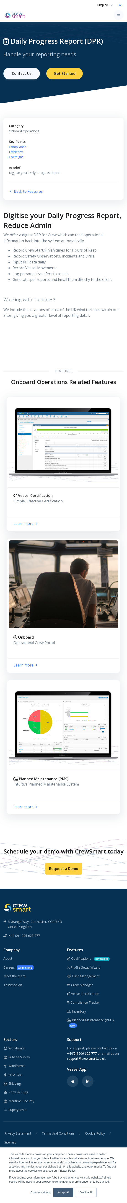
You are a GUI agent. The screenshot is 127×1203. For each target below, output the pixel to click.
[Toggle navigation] (119, 15)
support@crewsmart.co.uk (86, 1058)
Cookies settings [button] (41, 1192)
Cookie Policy (95, 1133)
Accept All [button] (63, 1192)
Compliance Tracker (83, 1002)
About (7, 958)
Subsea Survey (16, 1057)
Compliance (17, 147)
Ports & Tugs (15, 1092)
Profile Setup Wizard (84, 967)
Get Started (64, 73)
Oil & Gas (12, 1075)
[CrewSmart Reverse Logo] (17, 907)
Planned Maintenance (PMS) (90, 1023)
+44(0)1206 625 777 (82, 1053)
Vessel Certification (83, 994)
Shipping (12, 1083)
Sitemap (10, 1142)
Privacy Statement (17, 1133)
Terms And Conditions (58, 1133)
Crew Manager (80, 985)
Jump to (102, 5)
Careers (18, 967)
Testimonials (12, 985)
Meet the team (14, 976)
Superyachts (14, 1110)
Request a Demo (63, 868)
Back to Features (26, 191)
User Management (83, 976)
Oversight (16, 157)
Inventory (76, 1011)
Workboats (14, 1048)
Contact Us (21, 73)
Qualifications (88, 958)
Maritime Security (18, 1101)
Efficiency (16, 152)
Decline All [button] (86, 1192)
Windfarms (13, 1066)
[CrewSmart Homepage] (16, 15)
